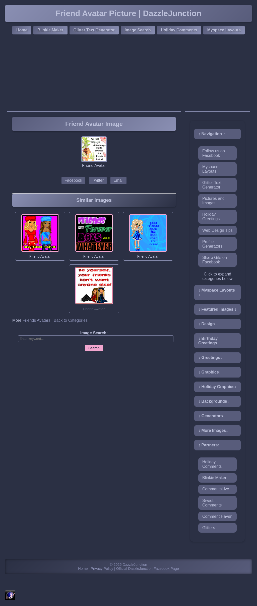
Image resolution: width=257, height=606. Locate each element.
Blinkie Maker (50, 30)
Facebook (73, 180)
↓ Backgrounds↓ (213, 401)
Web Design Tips (217, 230)
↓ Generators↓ (211, 416)
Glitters (208, 528)
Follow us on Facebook (213, 153)
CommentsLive (215, 489)
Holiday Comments (179, 30)
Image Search (138, 30)
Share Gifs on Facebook (214, 259)
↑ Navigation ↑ (211, 134)
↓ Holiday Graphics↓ (217, 387)
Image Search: (94, 333)
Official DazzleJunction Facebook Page (147, 569)
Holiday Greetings (211, 216)
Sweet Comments (212, 502)
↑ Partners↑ (209, 445)
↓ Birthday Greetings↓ (208, 340)
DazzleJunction (135, 565)
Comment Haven (217, 516)
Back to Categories (71, 320)
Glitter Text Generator (94, 30)
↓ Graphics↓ (209, 372)
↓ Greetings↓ (210, 357)
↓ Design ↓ (208, 324)
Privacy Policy (102, 569)
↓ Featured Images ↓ (217, 309)
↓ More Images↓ (213, 430)
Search (93, 348)
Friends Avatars (36, 320)
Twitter (98, 180)
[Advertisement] (128, 73)
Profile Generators (212, 244)
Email (118, 180)
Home (21, 30)
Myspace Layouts (224, 30)
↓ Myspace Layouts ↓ (216, 292)
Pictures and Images (213, 200)
